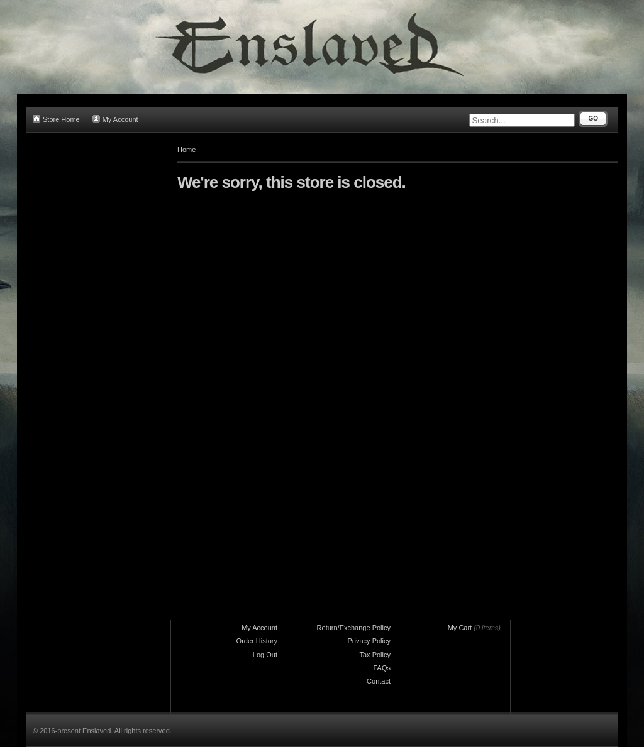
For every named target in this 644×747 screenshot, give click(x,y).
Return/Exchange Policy (354, 627)
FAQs (382, 668)
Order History (256, 641)
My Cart (460, 627)
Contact (379, 681)
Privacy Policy (369, 641)
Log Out (265, 654)
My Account (115, 119)
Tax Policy (375, 654)
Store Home (56, 119)
